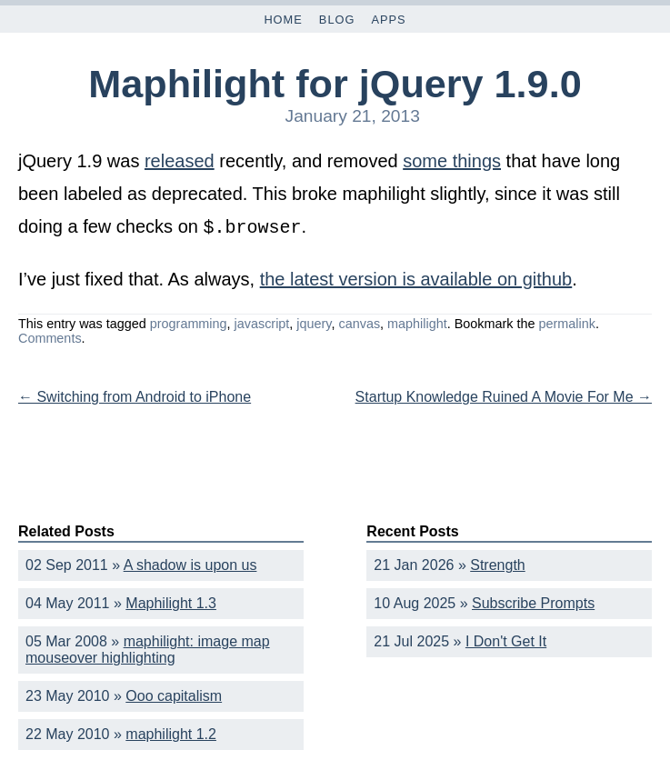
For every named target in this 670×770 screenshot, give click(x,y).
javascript (262, 322)
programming (188, 322)
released (180, 161)
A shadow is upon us (190, 563)
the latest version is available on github (416, 277)
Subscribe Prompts (533, 601)
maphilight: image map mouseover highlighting (147, 648)
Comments (50, 336)
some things (452, 161)
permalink (566, 322)
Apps (388, 19)
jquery (313, 322)
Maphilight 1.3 (170, 601)
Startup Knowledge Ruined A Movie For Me (503, 395)
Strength (497, 563)
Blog (337, 19)
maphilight (417, 322)
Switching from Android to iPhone (134, 395)
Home (283, 19)
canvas (359, 322)
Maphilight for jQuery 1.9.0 (334, 83)
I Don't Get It (505, 639)
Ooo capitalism (173, 694)
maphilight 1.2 (170, 732)
